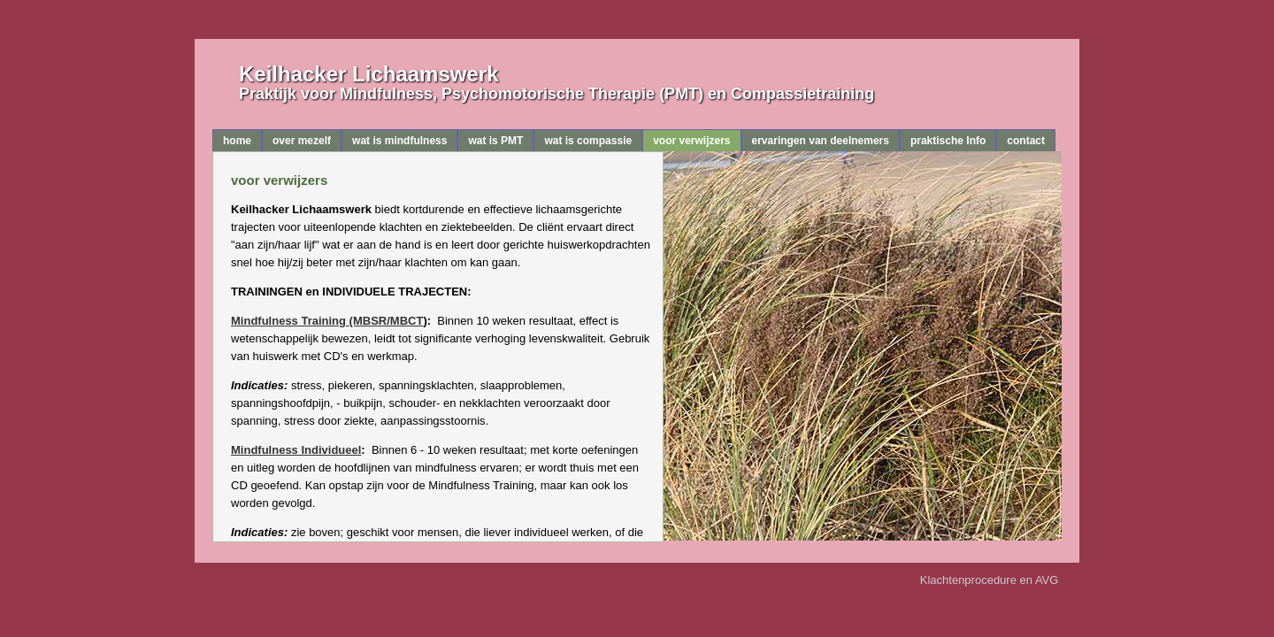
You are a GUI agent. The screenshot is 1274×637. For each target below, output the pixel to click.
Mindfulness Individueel (296, 450)
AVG (1048, 580)
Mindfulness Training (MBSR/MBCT (327, 320)
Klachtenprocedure (968, 580)
